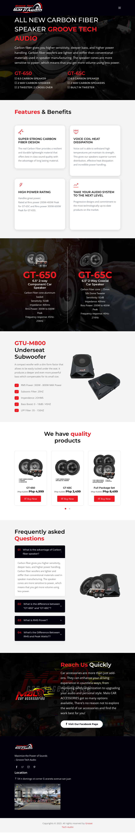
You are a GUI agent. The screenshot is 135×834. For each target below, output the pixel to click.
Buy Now (30, 500)
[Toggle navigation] (119, 8)
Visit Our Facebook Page (81, 725)
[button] (66, 511)
